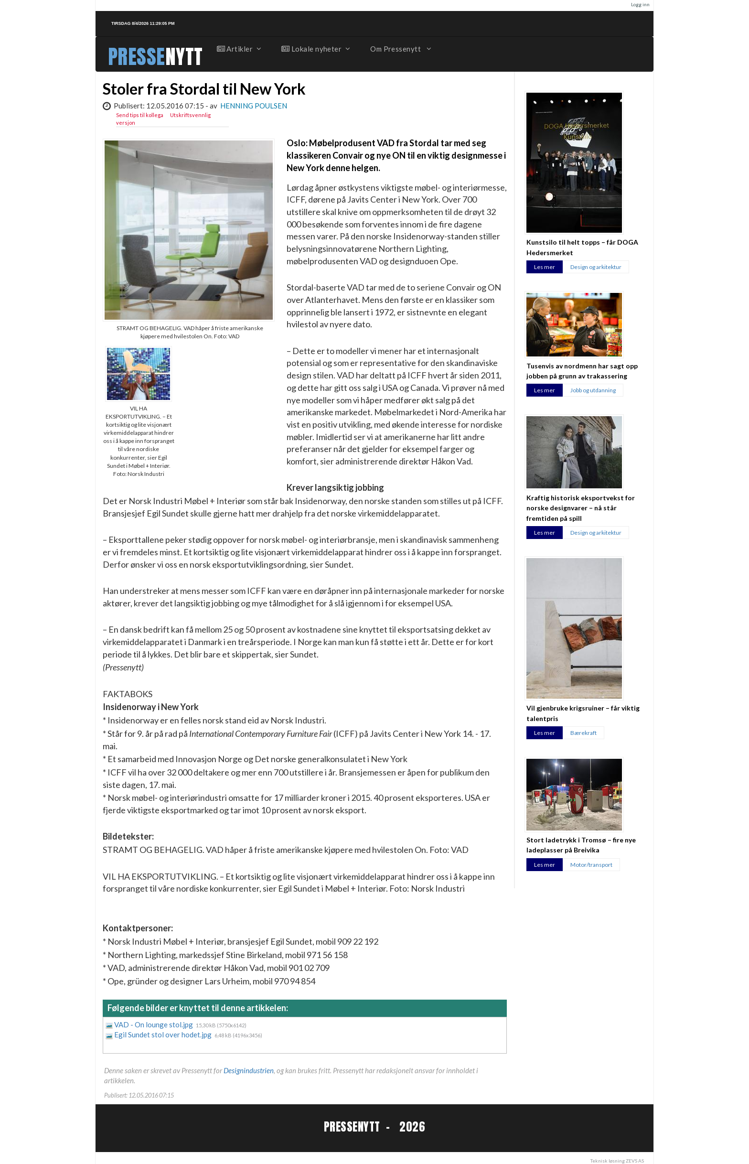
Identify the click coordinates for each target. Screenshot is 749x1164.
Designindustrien (249, 1070)
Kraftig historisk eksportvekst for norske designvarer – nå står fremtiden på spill (580, 508)
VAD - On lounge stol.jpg (154, 1024)
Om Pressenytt (400, 49)
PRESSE (136, 57)
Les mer (544, 266)
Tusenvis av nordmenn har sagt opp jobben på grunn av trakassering (582, 371)
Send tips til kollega (139, 115)
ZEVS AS (635, 1161)
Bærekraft (583, 732)
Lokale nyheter (315, 49)
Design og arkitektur (595, 266)
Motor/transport (591, 864)
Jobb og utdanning (593, 390)
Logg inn (640, 4)
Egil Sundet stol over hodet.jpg (163, 1034)
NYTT (184, 57)
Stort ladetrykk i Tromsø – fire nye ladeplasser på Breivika (581, 845)
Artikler (239, 49)
